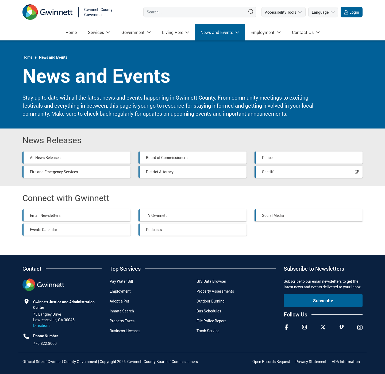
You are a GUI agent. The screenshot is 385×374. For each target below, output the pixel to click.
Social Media (273, 215)
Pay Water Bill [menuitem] (121, 281)
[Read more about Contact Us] (303, 32)
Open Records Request (271, 361)
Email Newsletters (45, 215)
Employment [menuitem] (120, 291)
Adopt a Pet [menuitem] (119, 301)
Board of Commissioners (166, 157)
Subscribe (323, 301)
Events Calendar (43, 229)
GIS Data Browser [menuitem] (211, 281)
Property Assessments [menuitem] (215, 291)
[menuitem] (71, 32)
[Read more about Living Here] (172, 32)
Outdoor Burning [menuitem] (211, 301)
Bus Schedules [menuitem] (209, 310)
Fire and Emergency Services (54, 171)
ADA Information (346, 361)
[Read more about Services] (96, 32)
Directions (41, 325)
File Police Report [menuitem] (211, 320)
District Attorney (160, 171)
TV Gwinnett (156, 215)
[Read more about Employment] (263, 32)
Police (267, 157)
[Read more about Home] (71, 32)
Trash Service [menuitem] (208, 330)
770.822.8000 (45, 343)
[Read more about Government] (133, 32)
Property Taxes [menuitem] (122, 320)
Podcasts (154, 229)
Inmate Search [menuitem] (122, 310)
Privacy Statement (310, 361)
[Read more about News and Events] (217, 32)
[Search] (193, 12)
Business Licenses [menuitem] (125, 330)
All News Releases (45, 157)
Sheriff (268, 171)
